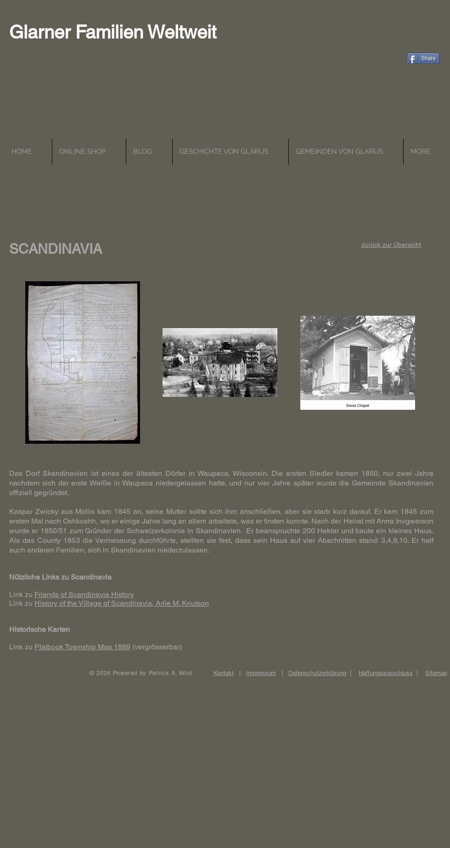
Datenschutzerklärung (317, 672)
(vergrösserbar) (156, 646)
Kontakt (224, 672)
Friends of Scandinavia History (84, 594)
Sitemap (436, 672)
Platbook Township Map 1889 (82, 646)
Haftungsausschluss (386, 672)
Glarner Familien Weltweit (112, 32)
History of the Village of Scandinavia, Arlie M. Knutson (121, 603)
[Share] (423, 58)
